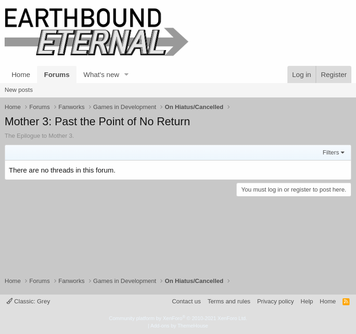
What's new (101, 74)
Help (307, 301)
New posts (19, 89)
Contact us (186, 301)
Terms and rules (229, 301)
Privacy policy (275, 301)
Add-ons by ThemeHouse (179, 325)
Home (21, 74)
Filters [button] (331, 152)
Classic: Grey (28, 301)
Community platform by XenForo (178, 318)
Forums (57, 74)
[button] (126, 74)
